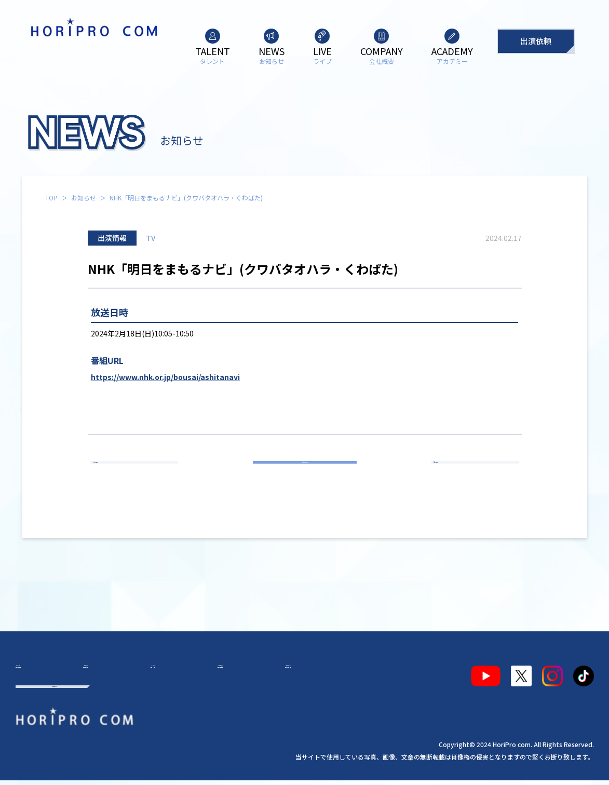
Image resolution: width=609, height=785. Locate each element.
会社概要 (206, 672)
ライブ (152, 672)
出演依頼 (535, 40)
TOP (51, 197)
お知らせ (83, 197)
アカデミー (269, 672)
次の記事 (470, 473)
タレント (40, 672)
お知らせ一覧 (305, 473)
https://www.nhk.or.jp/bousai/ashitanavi (165, 377)
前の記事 (138, 473)
